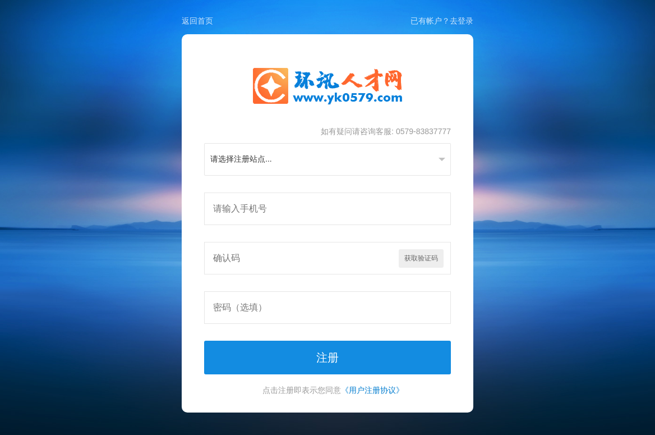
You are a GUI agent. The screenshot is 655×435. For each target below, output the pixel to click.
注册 (327, 357)
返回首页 (197, 21)
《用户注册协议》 (372, 390)
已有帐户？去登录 (441, 21)
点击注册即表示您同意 (333, 390)
